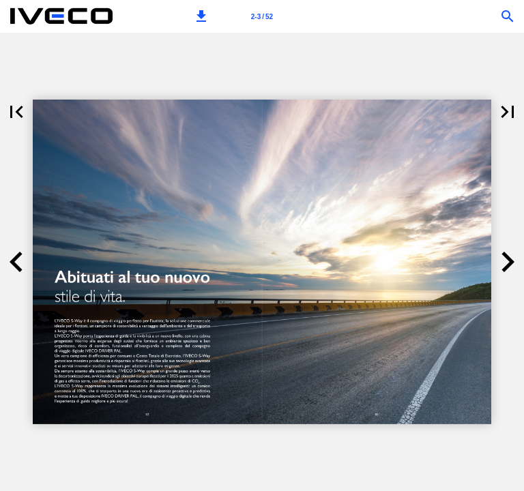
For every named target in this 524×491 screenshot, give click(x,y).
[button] (201, 16)
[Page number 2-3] (262, 16)
